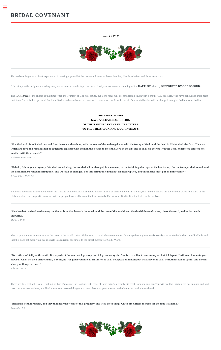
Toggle (7, 7)
